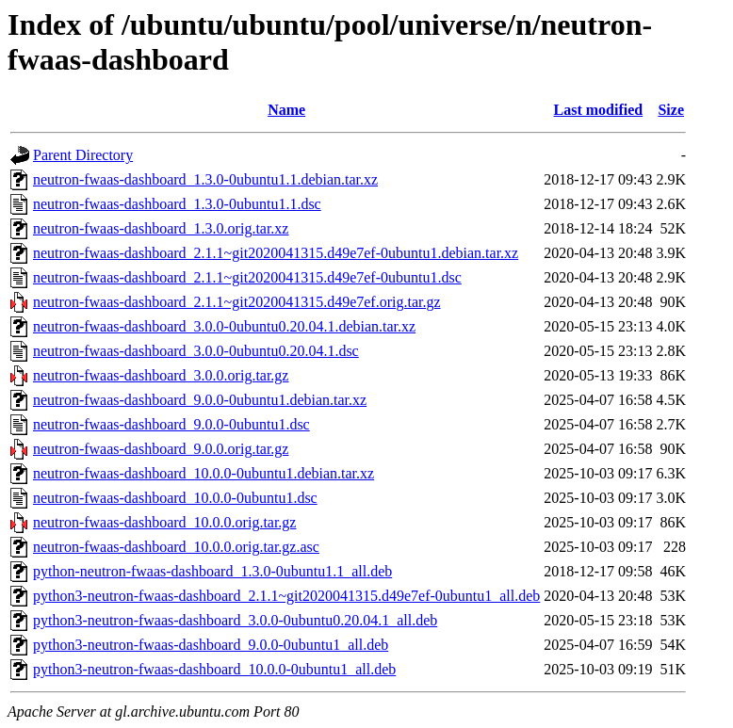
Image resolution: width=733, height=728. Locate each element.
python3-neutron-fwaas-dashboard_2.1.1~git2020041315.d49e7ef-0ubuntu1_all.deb (286, 596)
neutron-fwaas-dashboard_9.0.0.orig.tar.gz (160, 449)
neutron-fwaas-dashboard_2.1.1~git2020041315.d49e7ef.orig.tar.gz (237, 302)
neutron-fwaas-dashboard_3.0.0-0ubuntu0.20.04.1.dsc (196, 351)
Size (671, 110)
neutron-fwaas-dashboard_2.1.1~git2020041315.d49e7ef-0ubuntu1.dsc (247, 277)
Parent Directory (83, 155)
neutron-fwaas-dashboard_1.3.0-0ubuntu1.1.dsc (177, 204)
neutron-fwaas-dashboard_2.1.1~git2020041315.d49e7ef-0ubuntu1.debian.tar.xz (275, 253)
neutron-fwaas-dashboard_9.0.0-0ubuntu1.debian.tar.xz (199, 400)
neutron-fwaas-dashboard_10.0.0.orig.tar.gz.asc (176, 547)
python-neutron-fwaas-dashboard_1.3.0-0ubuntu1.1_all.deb (212, 571)
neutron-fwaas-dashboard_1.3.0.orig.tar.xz (160, 228)
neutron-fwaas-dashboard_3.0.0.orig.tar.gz (160, 375)
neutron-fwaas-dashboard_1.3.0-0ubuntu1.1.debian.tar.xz (205, 179)
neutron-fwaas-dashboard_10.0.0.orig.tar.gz (164, 522)
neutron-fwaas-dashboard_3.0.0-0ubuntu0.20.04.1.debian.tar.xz (224, 326)
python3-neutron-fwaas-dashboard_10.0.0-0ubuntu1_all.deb (214, 669)
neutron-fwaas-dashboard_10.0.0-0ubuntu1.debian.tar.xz (203, 473)
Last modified (598, 110)
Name (286, 110)
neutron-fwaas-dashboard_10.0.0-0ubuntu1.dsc (175, 498)
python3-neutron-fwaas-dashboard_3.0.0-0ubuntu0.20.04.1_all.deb (235, 620)
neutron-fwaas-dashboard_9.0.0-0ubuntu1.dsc (171, 424)
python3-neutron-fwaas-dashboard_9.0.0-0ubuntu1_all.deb (210, 645)
